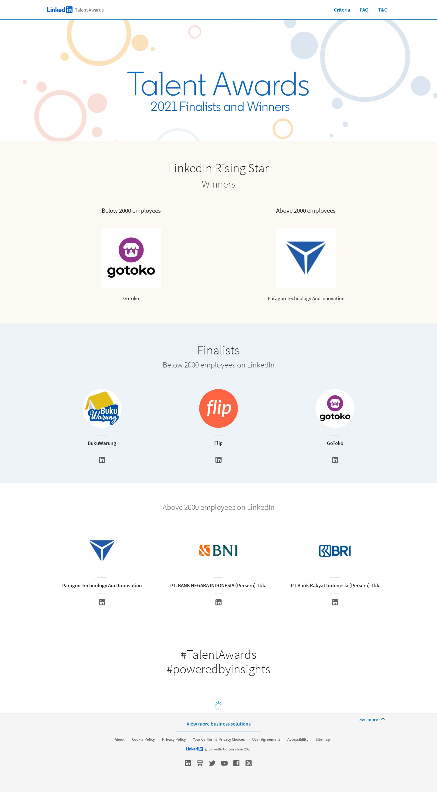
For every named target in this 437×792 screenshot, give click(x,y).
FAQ (364, 9)
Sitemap (323, 739)
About (120, 739)
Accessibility (297, 739)
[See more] (373, 719)
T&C (382, 9)
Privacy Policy (174, 739)
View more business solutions (219, 723)
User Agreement (266, 739)
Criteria (342, 9)
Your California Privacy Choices (219, 739)
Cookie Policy (143, 739)
